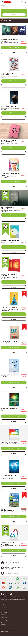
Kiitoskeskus (3, 617)
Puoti (2, 606)
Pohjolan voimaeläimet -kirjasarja (10, 40)
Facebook (3, 622)
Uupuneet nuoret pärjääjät (7, 208)
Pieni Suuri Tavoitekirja (9, 442)
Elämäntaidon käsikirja (9, 341)
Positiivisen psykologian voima (10, 174)
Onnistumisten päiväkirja (10, 241)
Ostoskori (14, 10)
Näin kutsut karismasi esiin (9, 409)
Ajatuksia (3, 616)
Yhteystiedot (4, 631)
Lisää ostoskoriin (14, 47)
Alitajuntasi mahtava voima (9, 476)
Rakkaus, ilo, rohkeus (9, 308)
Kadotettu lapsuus (8, 107)
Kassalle (14, 14)
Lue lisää (13, 52)
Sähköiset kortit (4, 607)
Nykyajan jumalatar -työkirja (9, 375)
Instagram (3, 624)
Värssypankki (4, 609)
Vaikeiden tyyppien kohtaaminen (7, 74)
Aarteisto (3, 614)
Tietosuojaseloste (14, 630)
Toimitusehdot (5, 630)
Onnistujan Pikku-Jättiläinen (7, 543)
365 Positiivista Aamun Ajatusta (9, 275)
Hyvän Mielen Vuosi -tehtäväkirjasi (8, 141)
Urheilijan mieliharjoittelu (7, 509)
